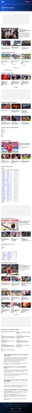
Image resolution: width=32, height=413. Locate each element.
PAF (10, 192)
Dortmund (8, 184)
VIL (10, 200)
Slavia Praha (3, 199)
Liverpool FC (3, 172)
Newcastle (8, 180)
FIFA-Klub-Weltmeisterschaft (16, 361)
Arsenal (8, 170)
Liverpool (8, 172)
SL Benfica (3, 190)
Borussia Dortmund (4, 184)
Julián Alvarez (3, 253)
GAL (10, 187)
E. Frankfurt (8, 198)
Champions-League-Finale (8, 382)
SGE (10, 198)
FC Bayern (8, 171)
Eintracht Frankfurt (4, 198)
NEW (11, 180)
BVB (10, 184)
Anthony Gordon (4, 254)
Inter (7, 178)
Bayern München (4, 171)
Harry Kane (3, 252)
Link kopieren (4, 64)
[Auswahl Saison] (2, 129)
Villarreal (8, 200)
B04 (10, 183)
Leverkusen (8, 183)
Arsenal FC (3, 170)
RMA (11, 177)
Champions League (3, 130)
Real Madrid (3, 177)
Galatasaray (3, 187)
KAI (10, 201)
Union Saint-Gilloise (4, 193)
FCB (10, 171)
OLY (10, 185)
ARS (10, 170)
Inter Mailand (3, 178)
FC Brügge (3, 186)
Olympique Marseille (4, 191)
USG (10, 193)
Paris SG (8, 179)
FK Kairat (3, 201)
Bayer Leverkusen (4, 183)
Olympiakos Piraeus (4, 185)
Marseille (8, 191)
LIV (10, 172)
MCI (10, 176)
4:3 (1, 134)
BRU (10, 186)
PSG (10, 179)
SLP (10, 199)
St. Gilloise (8, 193)
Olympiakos (8, 185)
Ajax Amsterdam (4, 197)
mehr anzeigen (16, 67)
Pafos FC (3, 192)
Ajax (7, 197)
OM (10, 191)
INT (10, 178)
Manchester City (4, 176)
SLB (10, 190)
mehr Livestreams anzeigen (8, 70)
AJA (10, 197)
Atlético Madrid (9, 253)
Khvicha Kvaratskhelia (4, 255)
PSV (10, 194)
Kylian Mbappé (3, 247)
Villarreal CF (3, 200)
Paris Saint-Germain (4, 179)
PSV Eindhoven (4, 194)
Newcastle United (4, 180)
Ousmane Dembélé (4, 256)
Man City (8, 176)
